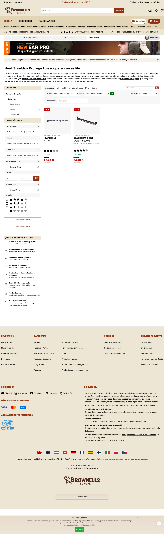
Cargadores (71, 27)
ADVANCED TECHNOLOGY (34, 79)
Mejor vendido (7, 348)
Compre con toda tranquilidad (19, 267)
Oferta (156, 21)
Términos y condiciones (71, 525)
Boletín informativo (9, 364)
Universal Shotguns (129, 79)
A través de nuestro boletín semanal (21, 277)
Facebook (36, 393)
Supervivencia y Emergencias (75, 364)
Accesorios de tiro (94, 27)
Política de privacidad (150, 364)
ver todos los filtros (22, 219)
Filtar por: (50, 93)
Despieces (25, 21)
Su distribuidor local (113, 348)
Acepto (79, 529)
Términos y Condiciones (114, 353)
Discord (6, 393)
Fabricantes (47, 21)
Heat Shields (47, 162)
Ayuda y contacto (13, 2)
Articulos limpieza (145, 27)
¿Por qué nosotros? (112, 342)
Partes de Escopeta (56, 27)
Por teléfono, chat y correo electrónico (22, 252)
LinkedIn (51, 393)
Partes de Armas (18, 27)
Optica (132, 27)
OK (36, 178)
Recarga (81, 27)
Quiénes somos (147, 348)
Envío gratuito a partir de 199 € (76, 2)
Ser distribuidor (148, 353)
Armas (6, 27)
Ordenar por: (51, 101)
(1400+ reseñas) (88, 32)
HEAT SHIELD (50, 138)
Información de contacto (152, 359)
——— (156, 26)
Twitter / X (65, 393)
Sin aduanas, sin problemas (18, 259)
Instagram (21, 393)
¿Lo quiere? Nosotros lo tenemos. (20, 244)
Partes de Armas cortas (36, 27)
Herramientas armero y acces (116, 27)
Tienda (8, 21)
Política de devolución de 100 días (145, 2)
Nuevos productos (9, 353)
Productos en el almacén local (75, 370)
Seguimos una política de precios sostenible (24, 295)
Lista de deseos (157, 10)
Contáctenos (146, 342)
